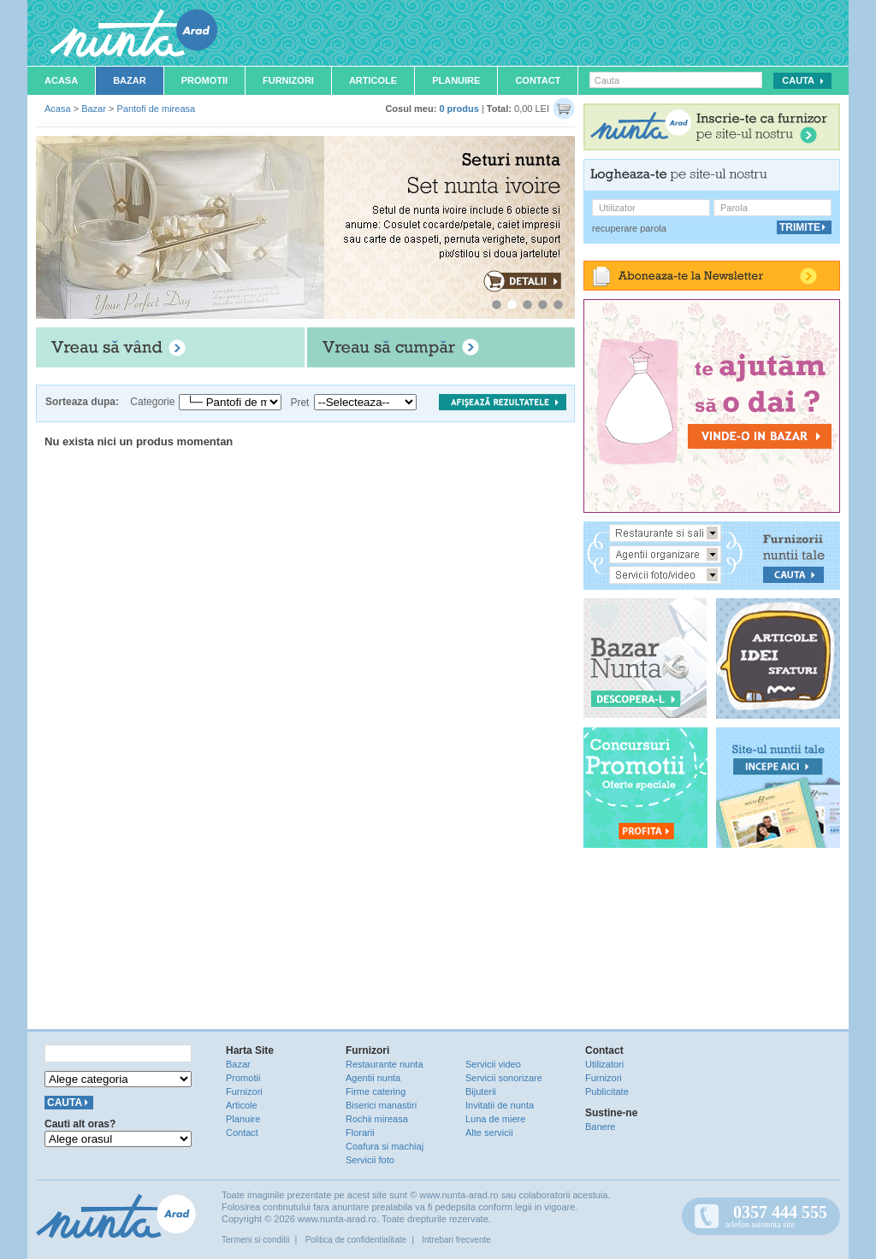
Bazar (129, 80)
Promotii (204, 80)
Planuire (456, 80)
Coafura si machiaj (384, 1146)
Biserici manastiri (381, 1105)
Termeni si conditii (255, 1239)
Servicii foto (370, 1160)
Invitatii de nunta (499, 1105)
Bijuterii (480, 1091)
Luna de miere (495, 1119)
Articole (373, 80)
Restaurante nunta (384, 1064)
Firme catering (375, 1091)
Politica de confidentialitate (355, 1239)
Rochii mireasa (377, 1119)
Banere (600, 1126)
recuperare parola (629, 228)
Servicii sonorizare (503, 1078)
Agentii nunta (373, 1078)
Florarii (360, 1132)
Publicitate (607, 1091)
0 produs (458, 108)
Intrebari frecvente (456, 1239)
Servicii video (493, 1064)
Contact (537, 80)
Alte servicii (489, 1132)
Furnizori (288, 80)
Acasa (61, 80)
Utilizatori (604, 1064)
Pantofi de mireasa (155, 108)
